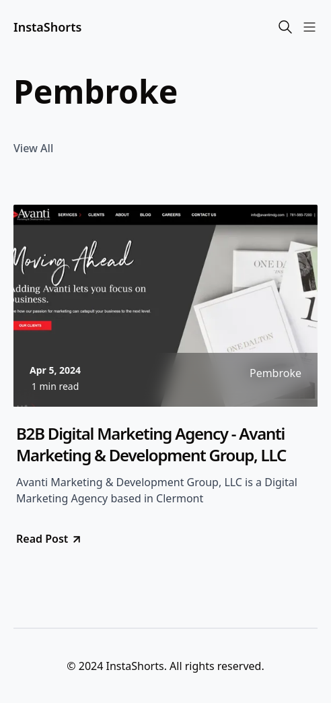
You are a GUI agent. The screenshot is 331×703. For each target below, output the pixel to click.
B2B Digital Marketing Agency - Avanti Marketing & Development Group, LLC (151, 444)
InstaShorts (47, 27)
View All (33, 148)
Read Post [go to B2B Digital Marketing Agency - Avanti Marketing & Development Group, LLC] (49, 538)
